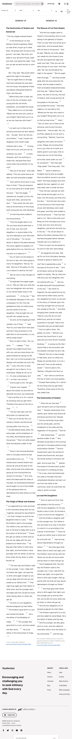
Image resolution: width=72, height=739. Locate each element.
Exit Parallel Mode (67, 11)
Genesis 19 (9, 10)
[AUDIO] (56, 11)
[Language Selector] (59, 4)
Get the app (50, 3)
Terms (13, 723)
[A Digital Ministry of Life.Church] (36, 708)
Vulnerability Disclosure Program (11, 725)
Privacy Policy (6, 723)
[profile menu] (66, 4)
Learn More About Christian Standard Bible (18, 644)
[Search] (27, 3)
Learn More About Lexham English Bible (48, 645)
